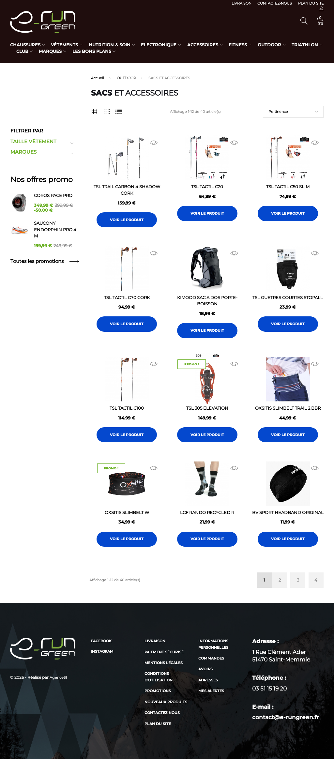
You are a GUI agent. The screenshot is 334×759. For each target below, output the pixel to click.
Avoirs (205, 669)
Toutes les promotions (44, 261)
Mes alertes (211, 691)
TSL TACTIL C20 (207, 186)
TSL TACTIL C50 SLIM (288, 186)
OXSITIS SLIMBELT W (127, 512)
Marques (50, 51)
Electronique (158, 44)
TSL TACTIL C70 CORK (127, 297)
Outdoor (269, 44)
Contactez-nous (274, 3)
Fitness (238, 44)
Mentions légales (163, 662)
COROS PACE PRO (53, 195)
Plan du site (311, 3)
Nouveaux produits (165, 702)
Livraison (241, 3)
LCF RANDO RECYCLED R (207, 512)
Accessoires (202, 44)
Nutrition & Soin (109, 44)
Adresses (208, 680)
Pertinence (278, 111)
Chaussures (25, 44)
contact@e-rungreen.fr (285, 717)
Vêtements (64, 44)
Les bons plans (91, 51)
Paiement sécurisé (164, 652)
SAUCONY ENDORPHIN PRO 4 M (55, 229)
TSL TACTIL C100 (127, 408)
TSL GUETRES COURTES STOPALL (287, 297)
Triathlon (305, 44)
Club (22, 51)
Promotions (157, 691)
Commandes (211, 658)
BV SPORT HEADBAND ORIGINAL (288, 512)
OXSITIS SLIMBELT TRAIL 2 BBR (288, 408)
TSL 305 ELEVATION (207, 408)
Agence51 (58, 677)
